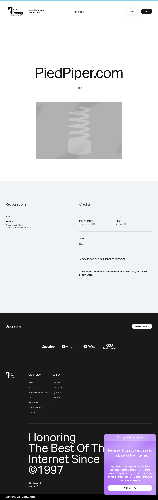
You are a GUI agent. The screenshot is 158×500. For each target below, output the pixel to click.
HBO (79, 88)
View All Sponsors (142, 326)
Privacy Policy (34, 412)
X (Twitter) (56, 393)
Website (119, 224)
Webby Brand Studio (37, 393)
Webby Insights (35, 407)
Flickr (54, 403)
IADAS (31, 383)
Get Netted (33, 403)
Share (146, 11)
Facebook (56, 383)
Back (132, 11)
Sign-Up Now (130, 488)
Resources (33, 388)
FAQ (30, 398)
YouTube (56, 398)
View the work (85, 224)
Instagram (57, 388)
